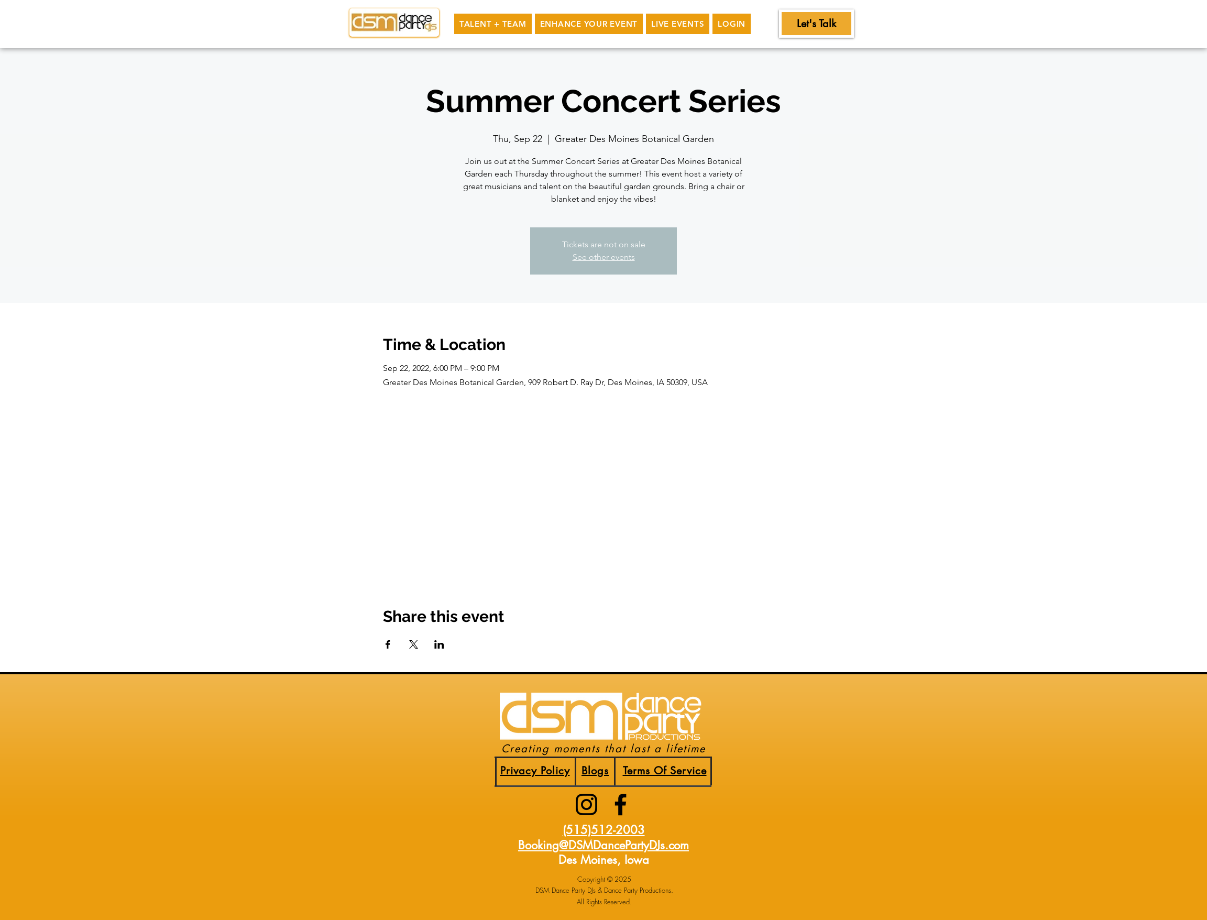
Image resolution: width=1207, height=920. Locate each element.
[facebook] (620, 804)
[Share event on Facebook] (388, 644)
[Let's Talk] (816, 23)
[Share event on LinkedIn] (439, 644)
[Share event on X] (414, 644)
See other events (604, 257)
